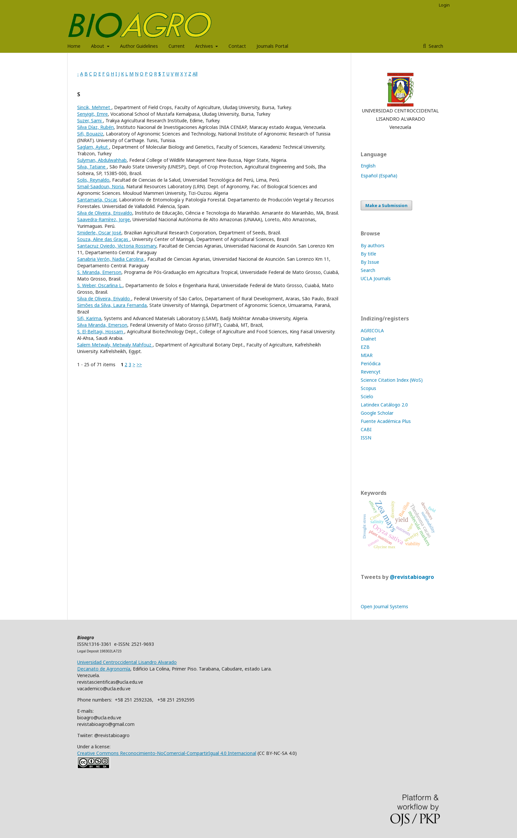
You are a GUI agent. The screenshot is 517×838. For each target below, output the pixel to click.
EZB (365, 347)
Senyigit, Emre (92, 114)
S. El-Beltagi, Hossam (100, 331)
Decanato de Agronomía (103, 669)
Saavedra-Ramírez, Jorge (103, 219)
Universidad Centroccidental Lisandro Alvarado (127, 662)
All (195, 74)
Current (176, 46)
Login (444, 5)
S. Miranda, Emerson (99, 272)
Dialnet (368, 339)
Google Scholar (377, 413)
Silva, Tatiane (92, 167)
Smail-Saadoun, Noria (100, 186)
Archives (204, 46)
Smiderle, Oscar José (99, 232)
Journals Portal (272, 46)
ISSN (366, 437)
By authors (372, 245)
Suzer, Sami (90, 120)
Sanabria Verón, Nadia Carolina (111, 259)
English (368, 166)
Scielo (367, 396)
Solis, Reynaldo (93, 180)
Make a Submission (386, 205)
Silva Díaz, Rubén (95, 127)
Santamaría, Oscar (96, 199)
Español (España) (379, 175)
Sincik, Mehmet (94, 107)
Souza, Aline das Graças (103, 239)
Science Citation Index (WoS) (392, 380)
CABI (366, 429)
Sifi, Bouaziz (90, 134)
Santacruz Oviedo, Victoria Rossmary (116, 246)
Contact (237, 46)
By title (368, 254)
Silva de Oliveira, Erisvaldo (104, 213)
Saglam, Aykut (93, 147)
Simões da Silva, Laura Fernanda (112, 305)
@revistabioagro (412, 577)
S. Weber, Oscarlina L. (100, 285)
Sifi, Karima (89, 318)
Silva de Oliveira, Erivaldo (104, 298)
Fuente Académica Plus (386, 421)
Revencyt (370, 372)
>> (139, 364)
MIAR (367, 355)
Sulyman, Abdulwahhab (102, 160)
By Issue (370, 262)
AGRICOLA (372, 330)
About (98, 46)
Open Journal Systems (384, 606)
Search (435, 46)
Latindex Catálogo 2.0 (384, 405)
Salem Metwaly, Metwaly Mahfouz (115, 345)
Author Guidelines (139, 46)
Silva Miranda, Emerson (102, 325)
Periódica (370, 363)
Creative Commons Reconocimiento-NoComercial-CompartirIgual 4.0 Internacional (166, 753)
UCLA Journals (376, 278)
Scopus (368, 388)
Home (73, 46)
